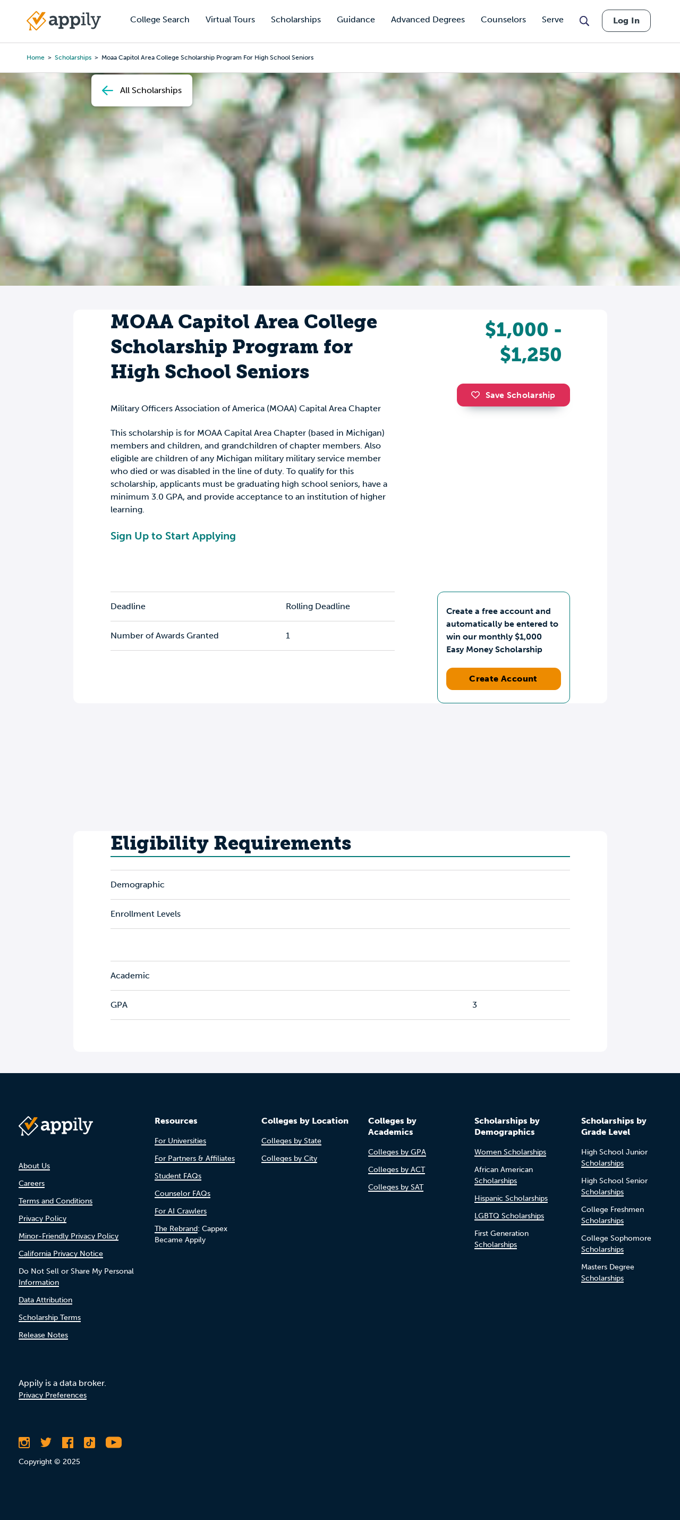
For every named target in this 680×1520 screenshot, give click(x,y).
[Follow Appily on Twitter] (46, 1442)
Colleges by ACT (396, 1169)
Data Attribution (45, 1300)
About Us (34, 1165)
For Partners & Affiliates (195, 1158)
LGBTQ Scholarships (509, 1215)
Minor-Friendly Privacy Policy (68, 1236)
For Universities (180, 1140)
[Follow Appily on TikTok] (89, 1442)
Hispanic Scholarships (511, 1198)
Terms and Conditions (55, 1201)
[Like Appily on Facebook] (67, 1442)
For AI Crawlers (181, 1211)
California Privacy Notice (61, 1253)
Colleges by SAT (395, 1187)
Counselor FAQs (182, 1193)
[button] (478, 395)
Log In (626, 20)
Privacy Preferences (53, 1395)
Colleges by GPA (397, 1152)
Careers (32, 1183)
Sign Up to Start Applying (173, 535)
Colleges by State (291, 1140)
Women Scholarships (510, 1152)
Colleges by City (289, 1158)
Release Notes (43, 1335)
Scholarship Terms (50, 1317)
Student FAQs (178, 1176)
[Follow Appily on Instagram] (24, 1442)
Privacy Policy (42, 1218)
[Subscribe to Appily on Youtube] (114, 1442)
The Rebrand (176, 1228)
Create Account (503, 679)
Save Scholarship (513, 395)
